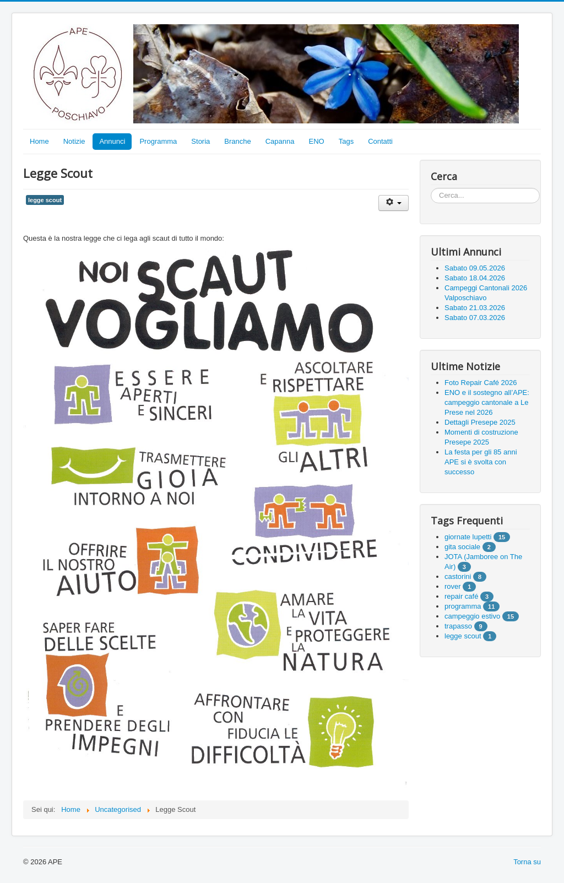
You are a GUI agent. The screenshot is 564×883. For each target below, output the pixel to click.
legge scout (45, 200)
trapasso (458, 626)
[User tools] (393, 203)
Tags (346, 141)
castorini (457, 576)
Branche (237, 141)
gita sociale (462, 547)
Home (39, 141)
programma (462, 606)
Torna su (527, 862)
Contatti (380, 141)
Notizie (74, 141)
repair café (461, 596)
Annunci (112, 141)
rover (452, 586)
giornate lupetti (467, 537)
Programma (158, 141)
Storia (200, 141)
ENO (316, 141)
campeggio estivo (472, 616)
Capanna (280, 141)
